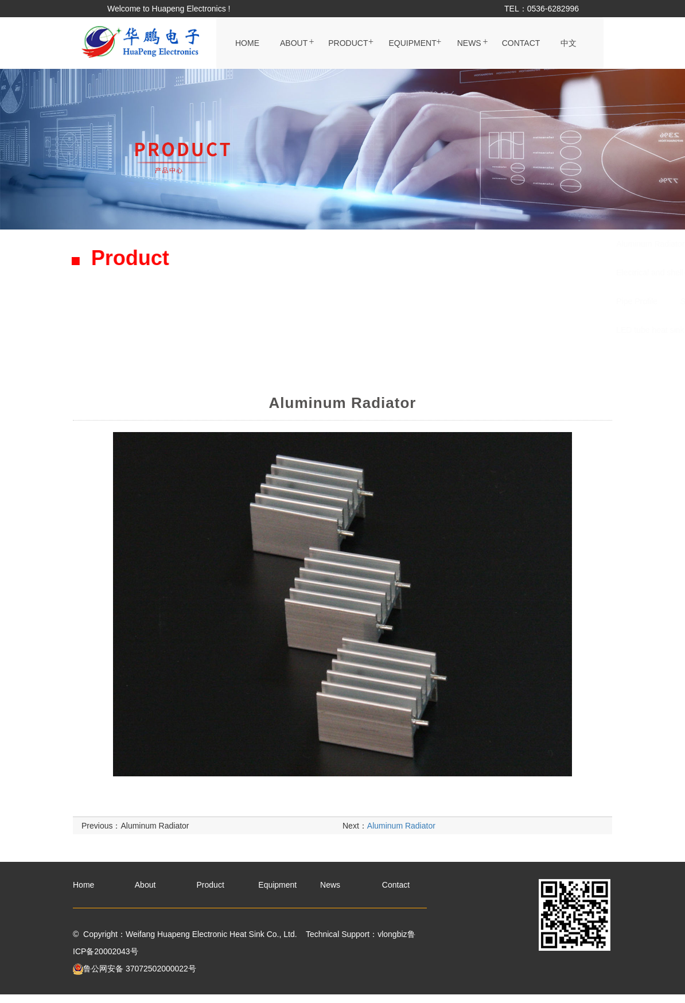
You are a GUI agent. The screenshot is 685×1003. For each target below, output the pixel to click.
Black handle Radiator (459, 243)
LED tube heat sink (290, 330)
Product (348, 43)
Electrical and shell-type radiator (313, 272)
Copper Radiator (537, 301)
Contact (521, 43)
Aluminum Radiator (290, 243)
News (469, 43)
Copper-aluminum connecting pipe (495, 272)
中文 (569, 43)
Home (247, 43)
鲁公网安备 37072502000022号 (134, 968)
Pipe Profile (276, 301)
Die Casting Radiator (448, 301)
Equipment (412, 43)
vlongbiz (392, 934)
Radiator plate (372, 243)
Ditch (402, 272)
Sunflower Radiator (354, 301)
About (294, 43)
